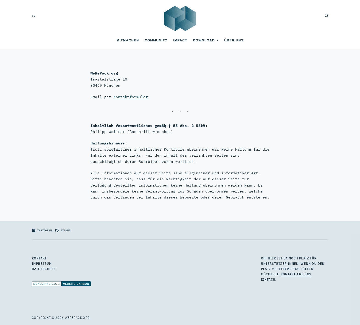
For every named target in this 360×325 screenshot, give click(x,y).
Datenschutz (44, 269)
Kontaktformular (130, 97)
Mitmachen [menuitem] (127, 40)
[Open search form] (326, 15)
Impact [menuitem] (180, 40)
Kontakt (39, 258)
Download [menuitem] (206, 40)
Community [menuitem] (156, 40)
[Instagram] (42, 230)
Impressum (42, 264)
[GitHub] (62, 230)
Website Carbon (75, 283)
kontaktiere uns (296, 274)
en (33, 15)
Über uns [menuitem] (233, 40)
